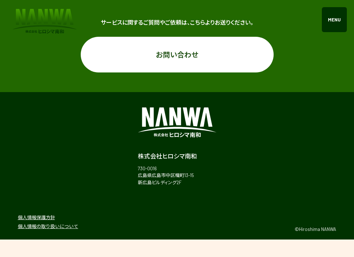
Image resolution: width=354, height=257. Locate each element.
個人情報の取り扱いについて (48, 226)
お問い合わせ (177, 54)
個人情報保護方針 (36, 217)
